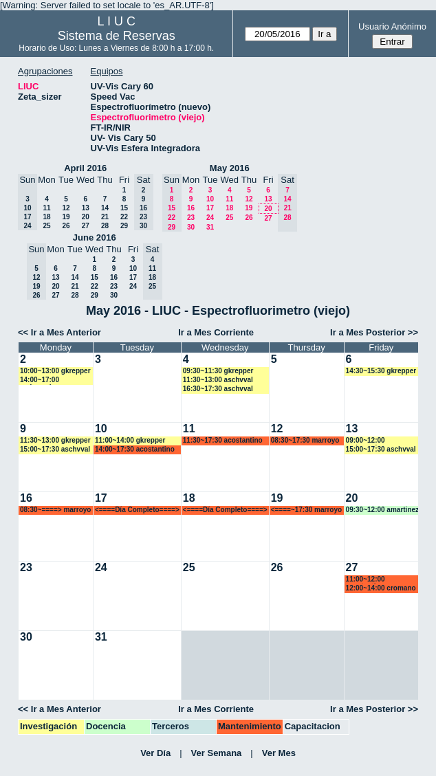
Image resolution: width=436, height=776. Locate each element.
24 (210, 217)
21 (105, 217)
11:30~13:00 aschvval (218, 380)
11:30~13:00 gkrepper (55, 440)
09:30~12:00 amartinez (382, 509)
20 (85, 217)
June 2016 (94, 237)
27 (85, 226)
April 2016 (85, 168)
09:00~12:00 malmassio (365, 440)
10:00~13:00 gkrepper (55, 371)
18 (46, 217)
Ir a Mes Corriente (216, 332)
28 (105, 226)
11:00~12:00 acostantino (365, 579)
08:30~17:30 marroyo (305, 440)
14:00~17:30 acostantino (135, 449)
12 (65, 208)
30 (191, 227)
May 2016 (230, 168)
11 (46, 208)
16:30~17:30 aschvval (218, 388)
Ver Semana (216, 753)
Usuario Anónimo (392, 26)
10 (210, 199)
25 (46, 226)
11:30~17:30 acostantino (223, 440)
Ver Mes (279, 753)
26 (65, 226)
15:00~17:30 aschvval (55, 449)
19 (65, 217)
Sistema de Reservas (116, 36)
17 (210, 208)
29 (124, 226)
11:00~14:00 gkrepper (130, 440)
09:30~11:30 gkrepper (218, 371)
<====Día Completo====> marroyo (137, 510)
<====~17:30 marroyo (306, 509)
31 (210, 227)
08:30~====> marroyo (55, 509)
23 (191, 217)
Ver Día (155, 753)
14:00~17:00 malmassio (39, 380)
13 (85, 208)
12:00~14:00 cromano (381, 588)
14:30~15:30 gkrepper (381, 371)
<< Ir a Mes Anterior (59, 332)
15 (124, 208)
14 (105, 208)
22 (124, 217)
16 (191, 208)
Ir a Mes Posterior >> (374, 332)
